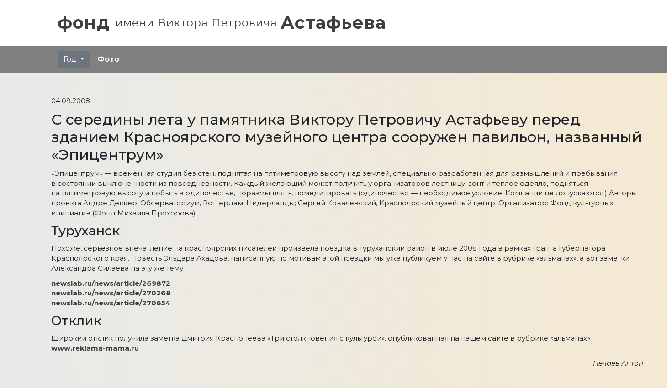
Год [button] (71, 59)
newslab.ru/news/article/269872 (110, 283)
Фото (108, 59)
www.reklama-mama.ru (95, 348)
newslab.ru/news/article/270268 (111, 292)
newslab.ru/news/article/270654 (110, 303)
